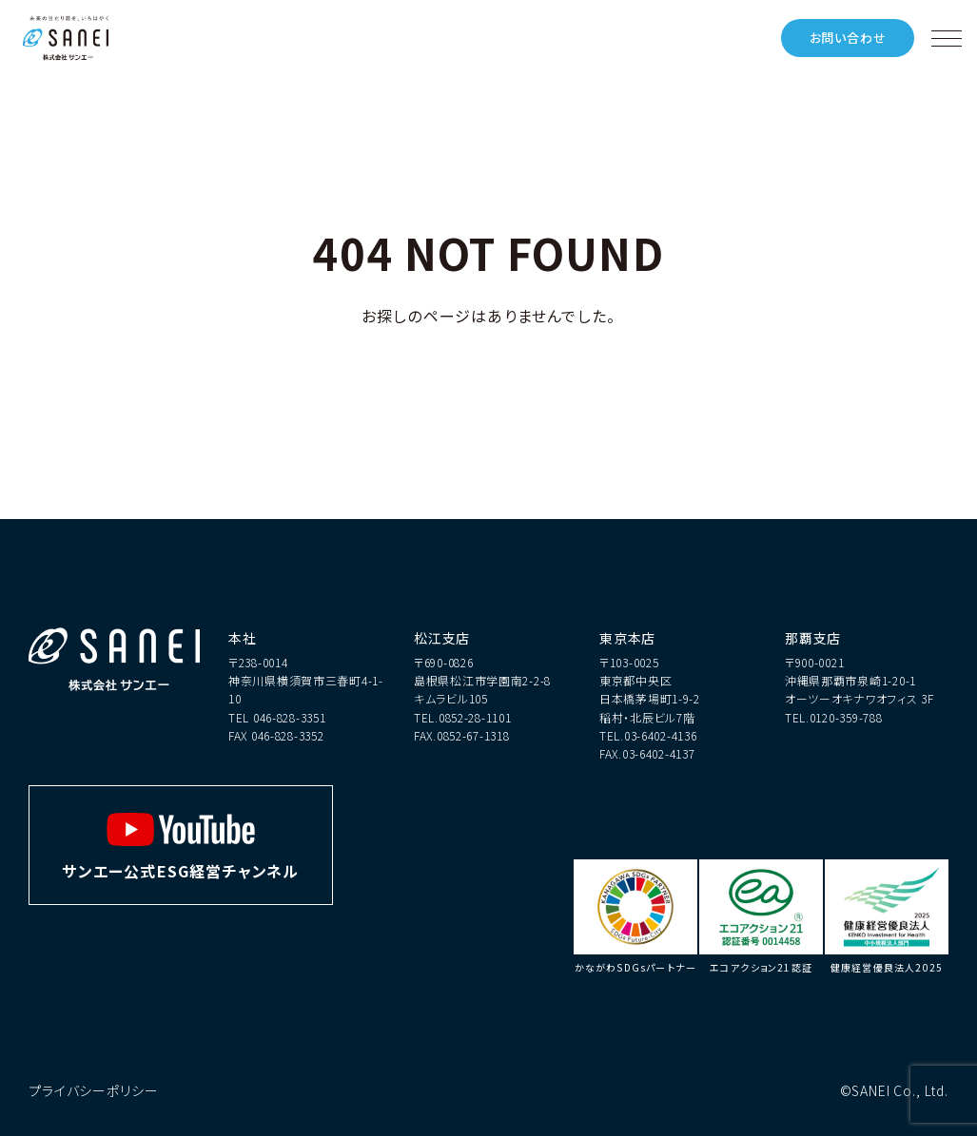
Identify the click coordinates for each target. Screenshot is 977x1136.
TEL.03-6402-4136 (648, 735)
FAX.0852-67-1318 (462, 735)
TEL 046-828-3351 (277, 717)
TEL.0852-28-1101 (463, 717)
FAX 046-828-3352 (276, 735)
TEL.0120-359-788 (834, 717)
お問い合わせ (848, 38)
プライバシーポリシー (93, 1090)
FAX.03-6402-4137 (647, 753)
